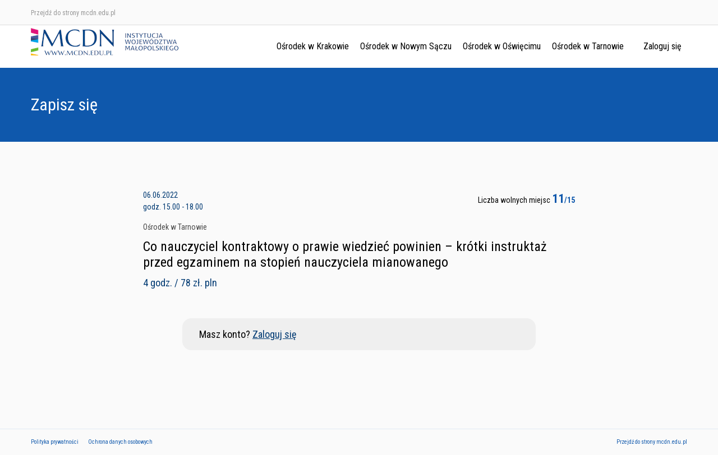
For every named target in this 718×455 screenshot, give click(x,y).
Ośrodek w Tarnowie (588, 46)
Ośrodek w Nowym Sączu (406, 46)
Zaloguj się (662, 46)
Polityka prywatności (55, 442)
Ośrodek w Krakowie (313, 46)
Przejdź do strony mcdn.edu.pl (73, 13)
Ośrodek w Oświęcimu (502, 46)
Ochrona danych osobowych (120, 442)
